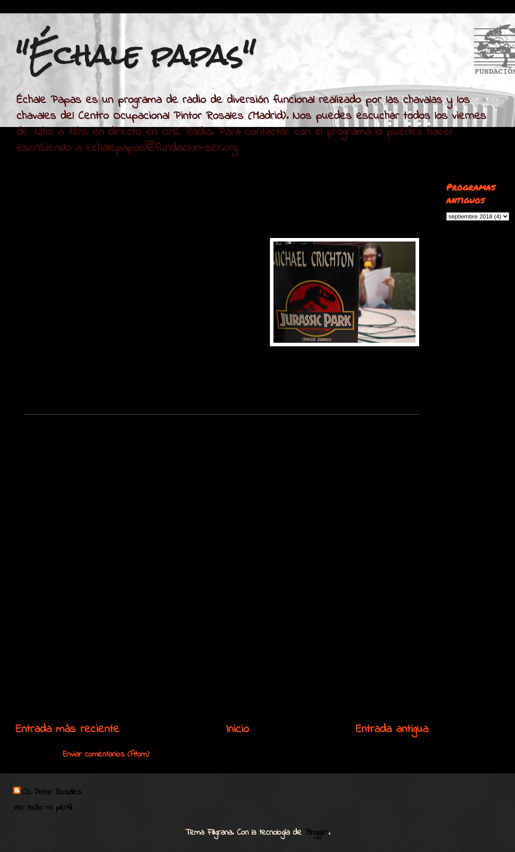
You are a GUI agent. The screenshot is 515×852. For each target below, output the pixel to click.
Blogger (317, 833)
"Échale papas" (135, 55)
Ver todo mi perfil (42, 808)
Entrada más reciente (67, 729)
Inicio (237, 729)
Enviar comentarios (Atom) (106, 755)
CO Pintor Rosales (51, 792)
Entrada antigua (392, 729)
